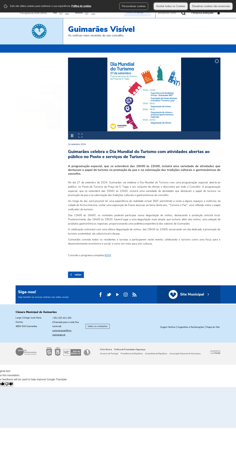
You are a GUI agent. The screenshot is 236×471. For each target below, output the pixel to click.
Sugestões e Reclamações (190, 327)
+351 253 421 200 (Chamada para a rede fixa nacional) (65, 322)
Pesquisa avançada (202, 13)
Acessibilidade (68, 352)
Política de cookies (81, 6)
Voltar (78, 274)
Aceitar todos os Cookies (170, 6)
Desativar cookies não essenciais (211, 6)
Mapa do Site (213, 327)
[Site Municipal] (188, 294)
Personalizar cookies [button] (134, 6)
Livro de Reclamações (26, 352)
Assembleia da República (156, 354)
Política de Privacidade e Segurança (129, 349)
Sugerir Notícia (167, 327)
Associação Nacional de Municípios (185, 354)
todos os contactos (98, 326)
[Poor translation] (9, 384)
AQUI (107, 255)
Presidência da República (132, 354)
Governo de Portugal (109, 354)
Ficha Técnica (106, 349)
